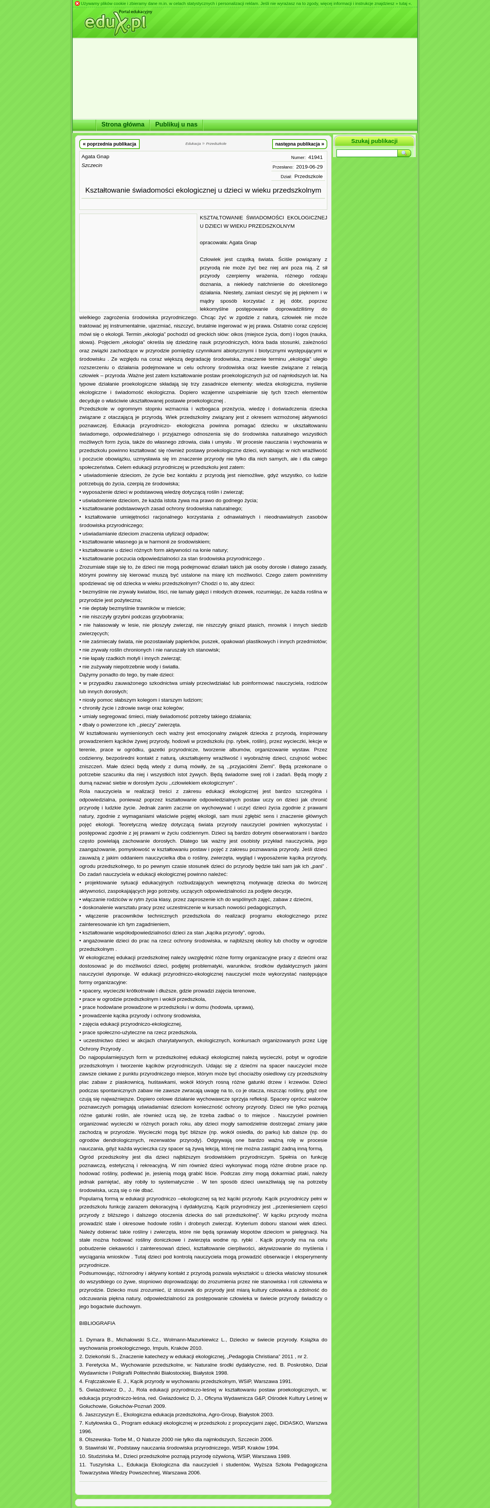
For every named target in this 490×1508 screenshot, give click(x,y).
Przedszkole (308, 176)
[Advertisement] (138, 263)
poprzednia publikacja (109, 144)
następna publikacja (299, 144)
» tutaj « (403, 3)
